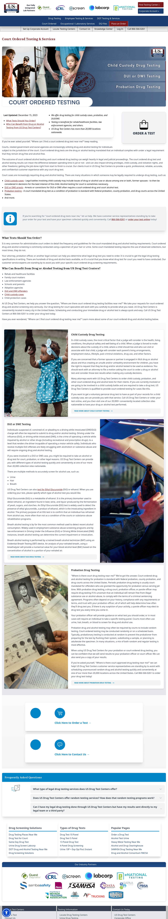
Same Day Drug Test (19, 807)
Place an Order (118, 23)
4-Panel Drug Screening (71, 811)
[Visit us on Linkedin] (145, 911)
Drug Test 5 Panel (68, 804)
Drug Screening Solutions (21, 819)
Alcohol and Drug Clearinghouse (127, 811)
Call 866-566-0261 (136, 28)
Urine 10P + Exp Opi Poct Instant (76, 815)
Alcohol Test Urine (120, 804)
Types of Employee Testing (73, 896)
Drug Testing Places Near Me (23, 800)
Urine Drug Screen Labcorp (22, 811)
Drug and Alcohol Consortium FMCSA (129, 819)
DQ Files (103, 23)
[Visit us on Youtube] (140, 911)
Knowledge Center (103, 28)
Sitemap (159, 916)
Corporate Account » (149, 11)
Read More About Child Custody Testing (93, 406)
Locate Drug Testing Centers (73, 880)
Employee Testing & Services (79, 18)
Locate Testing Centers (64, 28)
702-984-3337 (125, 896)
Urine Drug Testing (69, 884)
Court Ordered (49, 23)
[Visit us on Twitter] (134, 911)
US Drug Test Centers (121, 916)
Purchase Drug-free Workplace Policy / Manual (27, 893)
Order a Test (11, 880)
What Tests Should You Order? (21, 120)
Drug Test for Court (18, 804)
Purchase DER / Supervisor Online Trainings (26, 890)
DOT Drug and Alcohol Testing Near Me (28, 815)
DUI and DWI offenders (16, 286)
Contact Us (85, 28)
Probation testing (13, 186)
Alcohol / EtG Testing (70, 890)
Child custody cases (14, 175)
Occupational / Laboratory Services (78, 23)
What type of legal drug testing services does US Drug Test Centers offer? (97, 754)
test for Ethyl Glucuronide (49, 484)
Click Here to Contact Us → (118, 718)
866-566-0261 (121, 213)
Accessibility (149, 916)
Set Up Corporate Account (35, 28)
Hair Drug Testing (68, 887)
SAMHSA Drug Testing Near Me (126, 815)
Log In (120, 28)
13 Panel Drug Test (69, 807)
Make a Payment (13, 887)
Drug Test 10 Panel (69, 800)
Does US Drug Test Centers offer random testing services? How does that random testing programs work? (97, 763)
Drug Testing (54, 18)
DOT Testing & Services (108, 18)
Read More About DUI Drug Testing (27, 552)
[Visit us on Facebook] (129, 911)
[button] (6, 912)
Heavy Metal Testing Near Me (125, 807)
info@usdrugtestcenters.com (128, 899)
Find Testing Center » (149, 4)
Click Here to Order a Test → (42, 718)
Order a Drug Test (120, 800)
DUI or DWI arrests (14, 182)
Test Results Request (70, 893)
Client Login (10, 896)
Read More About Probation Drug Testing (94, 678)
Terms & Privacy (137, 916)
